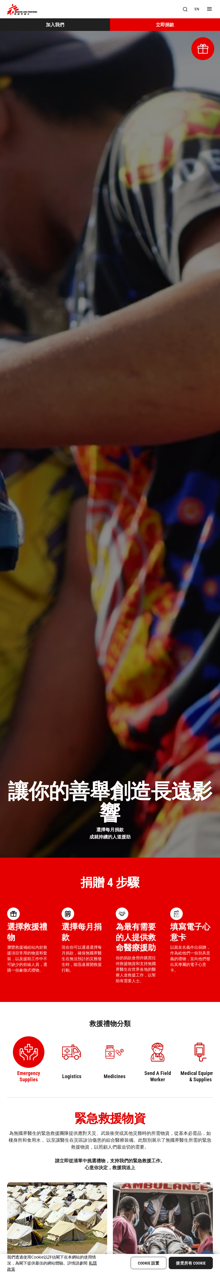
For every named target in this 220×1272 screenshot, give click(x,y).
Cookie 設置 (148, 1263)
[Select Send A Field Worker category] (158, 1059)
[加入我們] (55, 24)
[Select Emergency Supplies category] (29, 1059)
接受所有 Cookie (191, 1263)
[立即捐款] (165, 24)
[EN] (197, 9)
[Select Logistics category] (72, 1059)
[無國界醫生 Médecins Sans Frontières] (22, 9)
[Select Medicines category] (115, 1059)
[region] (110, 1263)
